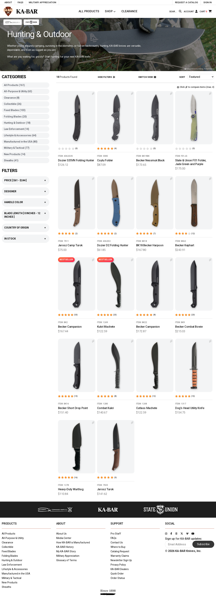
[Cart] (206, 11)
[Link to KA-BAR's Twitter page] (182, 533)
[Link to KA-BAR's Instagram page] (166, 533)
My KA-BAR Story (66, 551)
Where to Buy (118, 547)
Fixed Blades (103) (15, 110)
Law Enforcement (12, 564)
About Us (61, 533)
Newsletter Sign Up (121, 560)
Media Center (63, 538)
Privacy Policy (118, 564)
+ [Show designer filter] (45, 191)
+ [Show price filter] (45, 180)
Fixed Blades (9, 551)
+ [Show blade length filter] (45, 213)
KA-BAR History (65, 547)
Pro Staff (116, 533)
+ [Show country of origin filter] (45, 227)
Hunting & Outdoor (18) (17, 122)
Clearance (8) (12, 97)
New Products (9, 582)
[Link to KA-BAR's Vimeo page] (187, 533)
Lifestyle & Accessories (15, 569)
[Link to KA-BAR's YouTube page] (193, 533)
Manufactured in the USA (16, 573)
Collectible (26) (12, 104)
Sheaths (6, 586)
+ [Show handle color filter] (45, 202)
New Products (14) (14, 154)
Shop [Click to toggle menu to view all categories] (109, 11)
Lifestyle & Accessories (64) (20, 135)
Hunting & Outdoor (12, 560)
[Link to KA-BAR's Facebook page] (171, 533)
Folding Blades (10, 555)
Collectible (7, 547)
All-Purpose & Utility (13, 538)
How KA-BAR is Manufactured (73, 542)
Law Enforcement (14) (16, 129)
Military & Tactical (11, 578)
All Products (89, 11)
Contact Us (117, 542)
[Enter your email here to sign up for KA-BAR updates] (178, 544)
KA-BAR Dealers (120, 569)
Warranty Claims (120, 555)
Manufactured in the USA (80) (20, 141)
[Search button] (180, 11)
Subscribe (203, 544)
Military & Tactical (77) (16, 147)
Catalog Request (120, 551)
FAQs (113, 538)
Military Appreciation (67, 555)
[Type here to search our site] (173, 11)
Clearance (129, 11)
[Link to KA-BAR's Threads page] (176, 533)
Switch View (147, 77)
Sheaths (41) (11, 160)
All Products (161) (14, 85)
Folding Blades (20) (15, 116)
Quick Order (117, 573)
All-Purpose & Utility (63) (18, 91)
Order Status (118, 578)
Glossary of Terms (66, 560)
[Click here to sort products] (200, 77)
